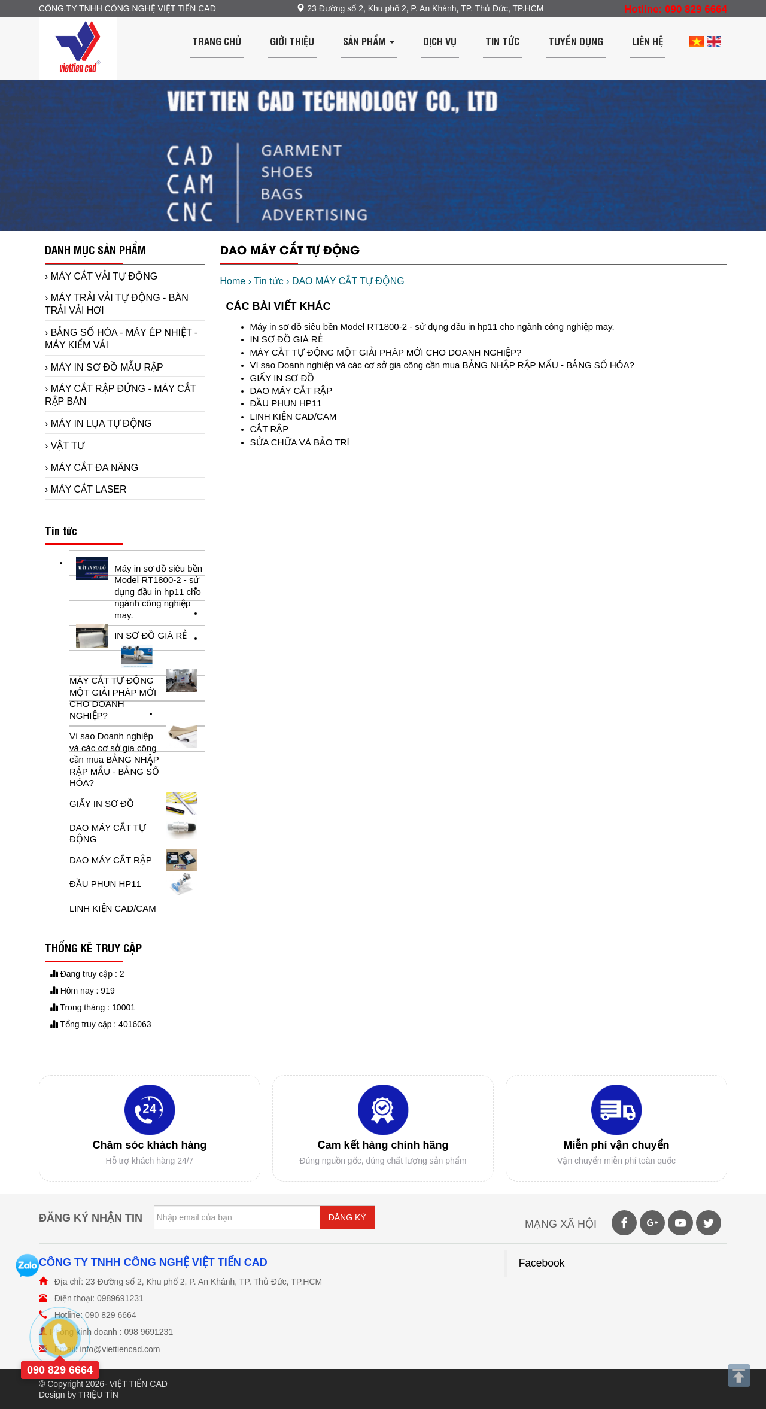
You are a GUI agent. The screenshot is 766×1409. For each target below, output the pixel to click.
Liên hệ (647, 41)
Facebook (542, 1263)
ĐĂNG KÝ (347, 1217)
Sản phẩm (368, 41)
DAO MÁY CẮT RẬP (291, 390)
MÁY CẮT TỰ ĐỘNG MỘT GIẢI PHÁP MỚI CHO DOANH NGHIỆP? (386, 352)
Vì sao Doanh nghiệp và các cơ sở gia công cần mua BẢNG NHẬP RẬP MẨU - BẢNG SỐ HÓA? (442, 365)
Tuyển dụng (575, 41)
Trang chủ (216, 41)
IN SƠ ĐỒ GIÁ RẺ (286, 339)
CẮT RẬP (269, 429)
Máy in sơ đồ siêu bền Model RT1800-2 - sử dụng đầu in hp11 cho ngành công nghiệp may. (432, 326)
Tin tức (502, 41)
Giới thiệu (292, 41)
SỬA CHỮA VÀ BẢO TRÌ (299, 442)
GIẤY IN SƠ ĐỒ (282, 378)
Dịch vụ (440, 41)
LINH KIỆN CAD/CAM (293, 416)
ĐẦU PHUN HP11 (286, 403)
